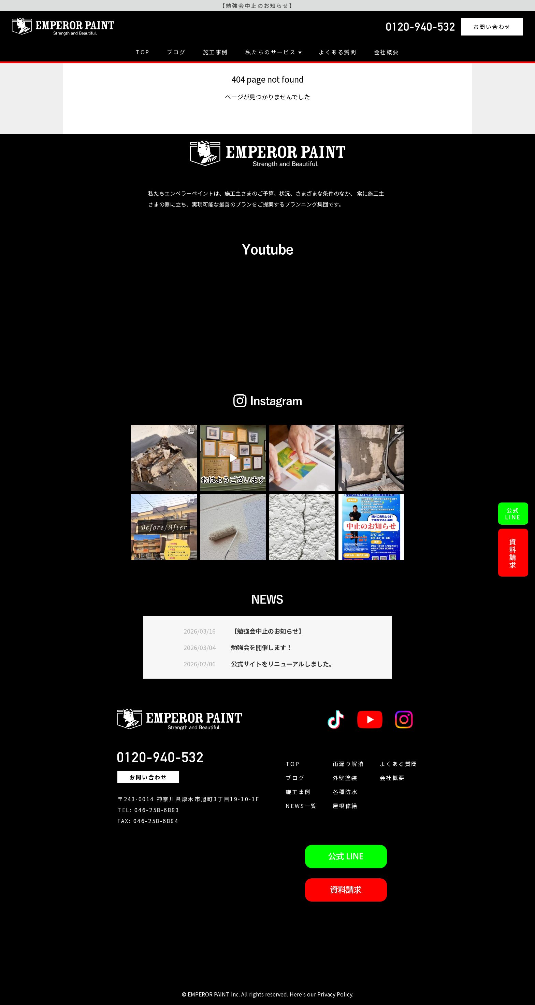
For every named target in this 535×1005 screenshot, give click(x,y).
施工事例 (215, 52)
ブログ (176, 52)
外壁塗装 (345, 778)
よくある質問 (338, 52)
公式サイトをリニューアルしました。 (283, 663)
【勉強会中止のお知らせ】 (268, 630)
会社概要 (386, 52)
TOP (143, 52)
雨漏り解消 (348, 764)
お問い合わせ (492, 27)
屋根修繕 (345, 806)
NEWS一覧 (301, 806)
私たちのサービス (273, 52)
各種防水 (345, 792)
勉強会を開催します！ (261, 647)
